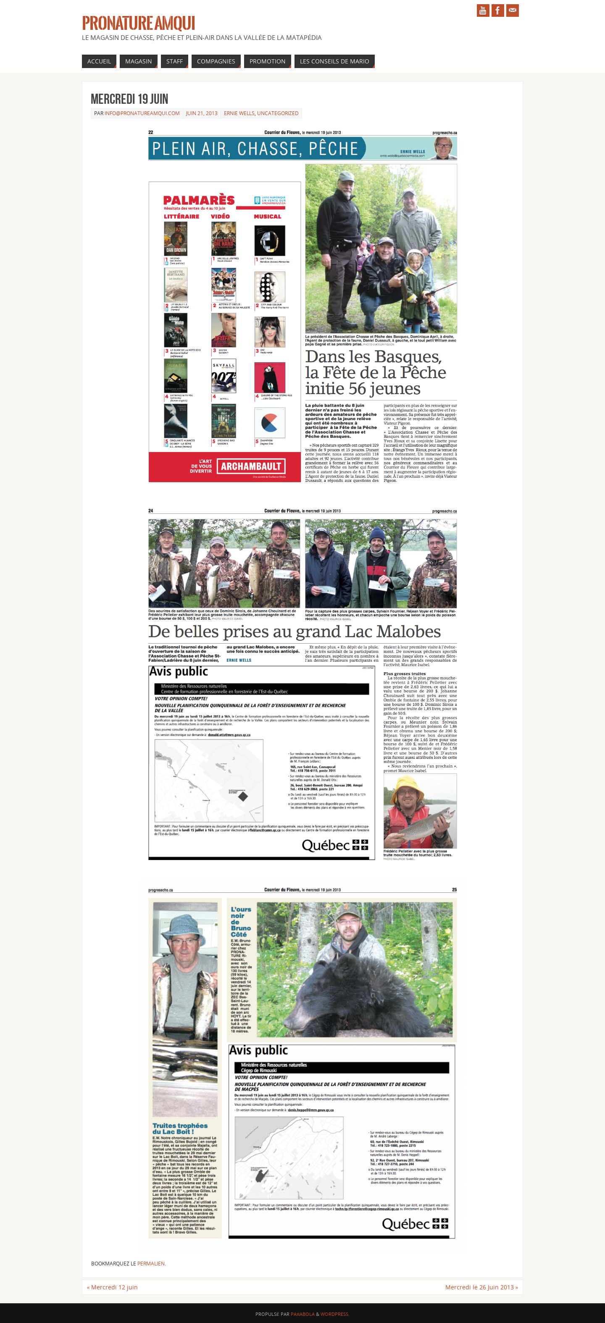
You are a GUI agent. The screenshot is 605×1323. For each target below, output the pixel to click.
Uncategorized (278, 113)
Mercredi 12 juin (112, 1287)
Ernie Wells (239, 113)
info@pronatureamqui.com (142, 113)
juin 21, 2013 (202, 113)
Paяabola (303, 1314)
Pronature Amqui (138, 23)
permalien (151, 1263)
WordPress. (335, 1314)
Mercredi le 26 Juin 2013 (481, 1287)
